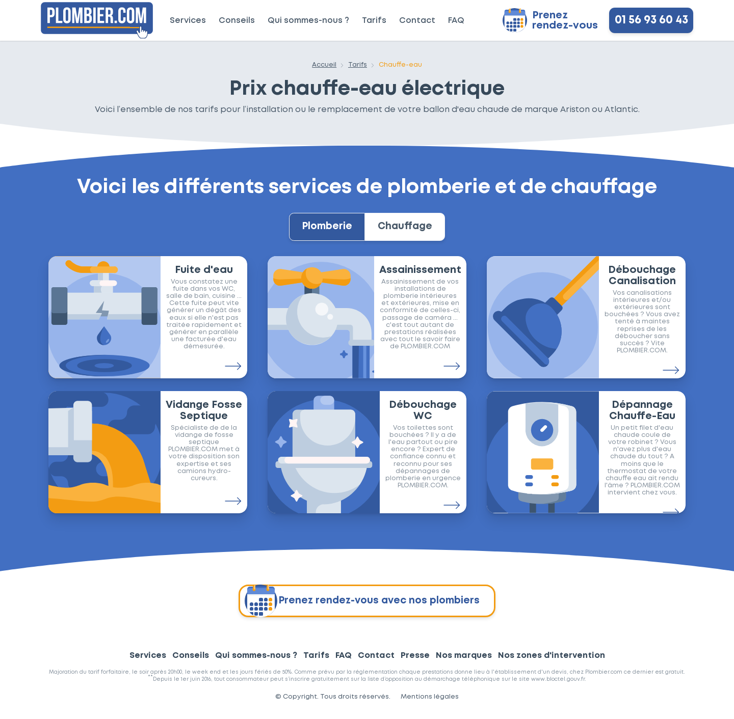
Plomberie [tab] (322, 229)
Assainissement (420, 275)
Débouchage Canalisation (642, 281)
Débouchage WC (423, 416)
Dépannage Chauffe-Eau (642, 416)
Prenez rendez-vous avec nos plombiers (362, 606)
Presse (415, 661)
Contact (417, 20)
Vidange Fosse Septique (204, 416)
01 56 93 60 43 (651, 20)
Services (188, 20)
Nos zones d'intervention (551, 661)
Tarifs (374, 20)
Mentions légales (430, 702)
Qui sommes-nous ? (308, 20)
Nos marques (464, 661)
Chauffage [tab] (410, 229)
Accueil (324, 65)
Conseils (237, 20)
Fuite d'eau (204, 275)
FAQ (456, 20)
